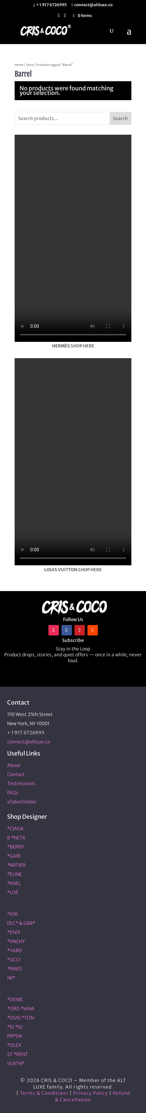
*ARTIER (16, 865)
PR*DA (14, 1036)
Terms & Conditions (44, 1093)
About (13, 765)
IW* (11, 978)
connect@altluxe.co (28, 742)
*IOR (12, 914)
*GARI (13, 856)
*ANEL (14, 883)
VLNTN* (15, 1063)
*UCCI (13, 960)
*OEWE (15, 999)
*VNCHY (16, 941)
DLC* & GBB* (21, 923)
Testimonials (21, 783)
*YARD (14, 950)
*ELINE (14, 874)
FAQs (12, 793)
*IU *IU (14, 1027)
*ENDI (13, 932)
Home (19, 65)
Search (120, 118)
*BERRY (15, 847)
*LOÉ (12, 892)
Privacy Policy (90, 1093)
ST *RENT (17, 1054)
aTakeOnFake (21, 802)
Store (30, 65)
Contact (15, 774)
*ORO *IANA (20, 1009)
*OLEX (14, 1045)
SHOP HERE (82, 346)
